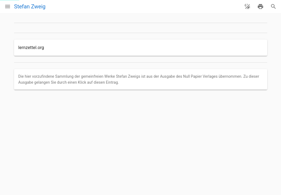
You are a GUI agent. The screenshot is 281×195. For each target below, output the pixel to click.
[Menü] (7, 6)
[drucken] (260, 6)
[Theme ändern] (247, 6)
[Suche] (273, 6)
